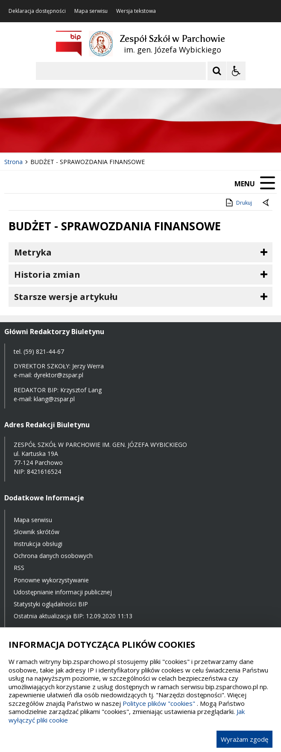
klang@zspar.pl (54, 399)
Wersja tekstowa (136, 11)
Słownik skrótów (36, 532)
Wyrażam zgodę (244, 739)
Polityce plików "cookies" (159, 703)
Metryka (33, 252)
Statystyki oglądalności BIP (51, 604)
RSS (19, 568)
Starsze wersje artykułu (66, 297)
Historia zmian (47, 274)
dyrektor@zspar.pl (58, 375)
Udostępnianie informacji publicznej (63, 592)
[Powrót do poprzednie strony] (266, 203)
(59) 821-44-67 (43, 351)
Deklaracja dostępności (37, 11)
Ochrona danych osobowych (53, 556)
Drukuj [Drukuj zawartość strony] (238, 202)
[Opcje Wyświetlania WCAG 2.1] (236, 71)
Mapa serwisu (91, 11)
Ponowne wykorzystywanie (51, 580)
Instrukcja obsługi (38, 544)
